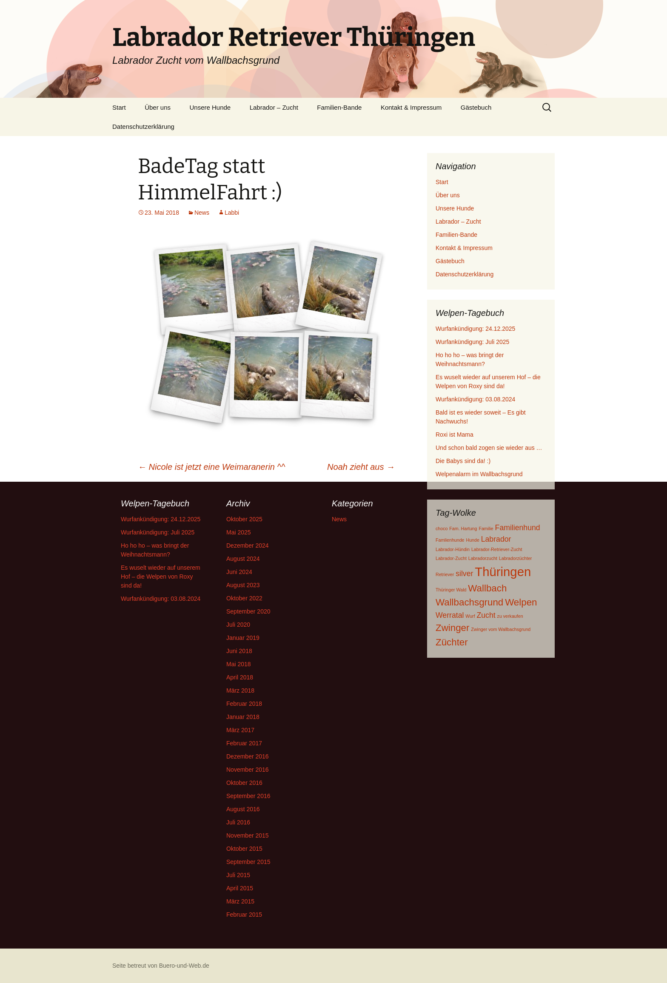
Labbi (232, 212)
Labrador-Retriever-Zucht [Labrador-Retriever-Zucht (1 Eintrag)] (496, 549)
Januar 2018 (242, 716)
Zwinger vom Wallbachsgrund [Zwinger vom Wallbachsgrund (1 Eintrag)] (500, 629)
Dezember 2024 (247, 545)
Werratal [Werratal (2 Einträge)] (450, 615)
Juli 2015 (238, 875)
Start (119, 107)
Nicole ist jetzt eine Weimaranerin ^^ (211, 467)
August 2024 (243, 558)
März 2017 (240, 730)
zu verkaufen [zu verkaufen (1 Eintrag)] (510, 616)
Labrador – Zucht (274, 107)
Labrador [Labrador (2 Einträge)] (496, 539)
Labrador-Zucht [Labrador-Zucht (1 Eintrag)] (451, 558)
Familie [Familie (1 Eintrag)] (486, 528)
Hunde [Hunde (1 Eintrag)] (472, 540)
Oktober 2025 (244, 519)
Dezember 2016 (247, 756)
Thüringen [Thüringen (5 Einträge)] (503, 572)
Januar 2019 (242, 637)
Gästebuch (476, 107)
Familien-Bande (339, 107)
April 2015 (239, 888)
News (201, 212)
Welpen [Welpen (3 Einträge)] (521, 602)
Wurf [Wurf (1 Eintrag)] (470, 616)
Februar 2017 (244, 743)
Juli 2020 (238, 624)
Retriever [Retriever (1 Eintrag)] (445, 574)
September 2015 (248, 861)
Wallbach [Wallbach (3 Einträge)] (487, 588)
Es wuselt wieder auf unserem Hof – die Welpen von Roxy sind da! (160, 576)
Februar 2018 (244, 703)
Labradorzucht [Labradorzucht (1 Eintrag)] (482, 558)
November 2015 (247, 835)
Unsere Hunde (210, 107)
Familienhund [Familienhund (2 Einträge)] (517, 527)
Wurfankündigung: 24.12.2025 (475, 328)
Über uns (158, 107)
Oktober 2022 (244, 598)
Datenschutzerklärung (143, 126)
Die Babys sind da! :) (463, 460)
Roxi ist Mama (454, 434)
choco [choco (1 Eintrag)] (442, 528)
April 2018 (239, 677)
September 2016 (248, 796)
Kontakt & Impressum (411, 107)
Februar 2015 (244, 914)
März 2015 (240, 901)
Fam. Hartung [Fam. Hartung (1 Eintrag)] (463, 528)
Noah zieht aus (361, 467)
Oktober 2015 (244, 848)
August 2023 (243, 585)
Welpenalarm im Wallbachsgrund (479, 474)
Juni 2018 (239, 651)
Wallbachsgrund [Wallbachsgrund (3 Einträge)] (469, 602)
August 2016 (243, 809)
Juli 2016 (238, 822)
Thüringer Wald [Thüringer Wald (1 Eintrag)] (451, 589)
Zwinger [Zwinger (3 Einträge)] (452, 627)
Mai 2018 (238, 664)
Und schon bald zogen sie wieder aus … (489, 447)
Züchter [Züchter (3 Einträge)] (452, 642)
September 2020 (248, 611)
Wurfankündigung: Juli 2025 (472, 341)
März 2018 (240, 690)
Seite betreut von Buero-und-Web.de (160, 965)
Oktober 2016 (244, 782)
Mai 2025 (238, 532)
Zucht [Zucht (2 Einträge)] (486, 615)
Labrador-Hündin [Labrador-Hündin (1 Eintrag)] (453, 549)
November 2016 (247, 769)
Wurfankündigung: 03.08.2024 (475, 399)
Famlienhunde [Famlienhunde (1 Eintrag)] (450, 540)
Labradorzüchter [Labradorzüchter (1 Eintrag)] (515, 558)
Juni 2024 (239, 571)
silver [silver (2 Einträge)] (464, 573)
